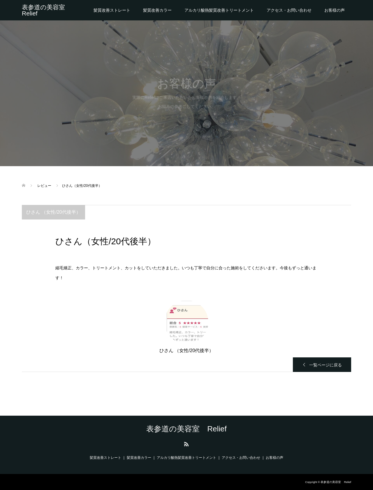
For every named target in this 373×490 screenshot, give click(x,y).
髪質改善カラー (157, 10)
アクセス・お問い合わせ (289, 10)
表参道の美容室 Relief (46, 10)
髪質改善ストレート (112, 10)
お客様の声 (334, 10)
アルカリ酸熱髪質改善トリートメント (219, 10)
